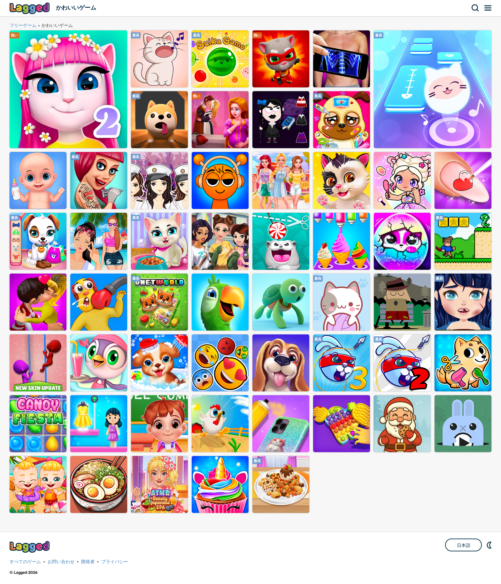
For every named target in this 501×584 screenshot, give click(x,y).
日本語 (463, 545)
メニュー (488, 8)
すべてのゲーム (25, 561)
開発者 (88, 561)
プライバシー (114, 561)
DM (489, 545)
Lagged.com (30, 547)
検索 (475, 8)
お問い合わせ (61, 561)
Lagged (30, 8)
